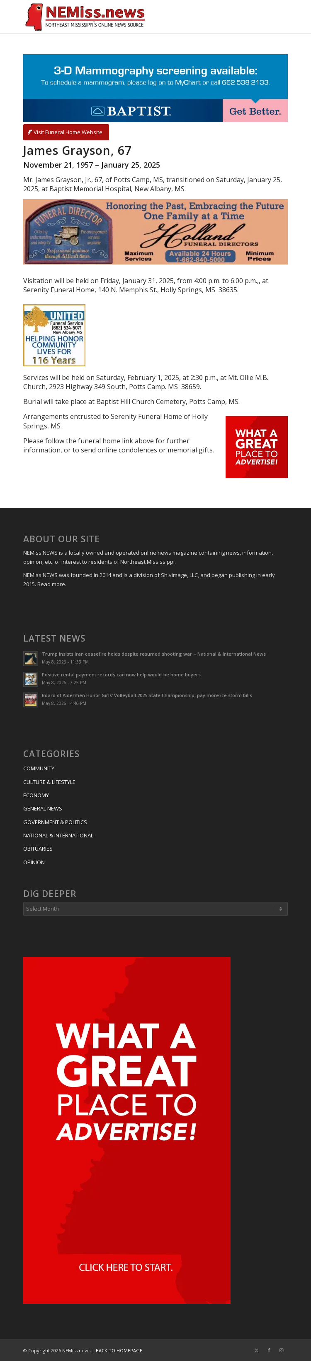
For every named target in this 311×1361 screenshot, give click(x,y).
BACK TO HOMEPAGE (119, 1350)
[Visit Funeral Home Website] (66, 132)
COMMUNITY (38, 768)
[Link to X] (256, 1350)
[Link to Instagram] (281, 1350)
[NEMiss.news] (129, 16)
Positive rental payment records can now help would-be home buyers (121, 674)
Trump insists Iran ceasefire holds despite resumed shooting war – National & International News (154, 654)
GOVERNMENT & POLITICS (55, 822)
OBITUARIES (38, 848)
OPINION (34, 862)
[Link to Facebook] (269, 1350)
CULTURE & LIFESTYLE (49, 782)
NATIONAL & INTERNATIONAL (58, 835)
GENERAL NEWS (42, 808)
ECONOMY (36, 795)
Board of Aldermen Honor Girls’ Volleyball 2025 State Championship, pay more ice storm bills (147, 695)
